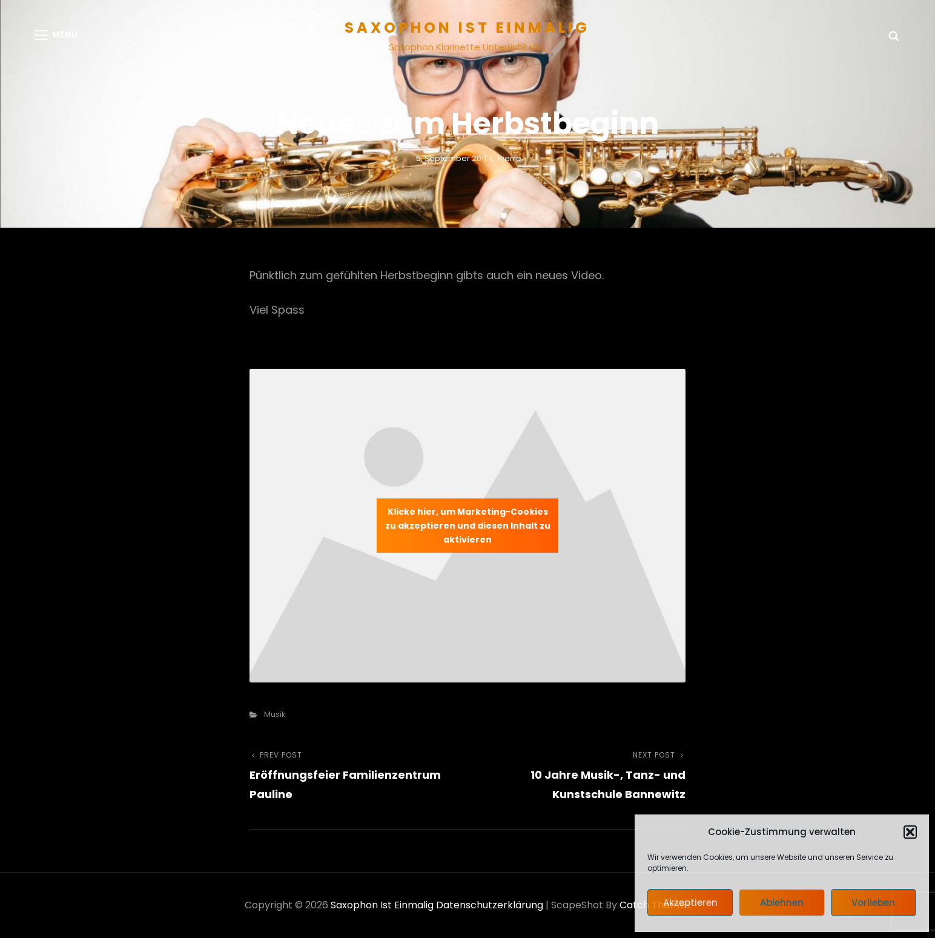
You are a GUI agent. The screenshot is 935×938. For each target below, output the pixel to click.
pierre (509, 158)
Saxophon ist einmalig (467, 28)
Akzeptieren (690, 902)
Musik (275, 714)
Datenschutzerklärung (489, 905)
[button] (910, 832)
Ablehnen (782, 902)
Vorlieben (873, 902)
